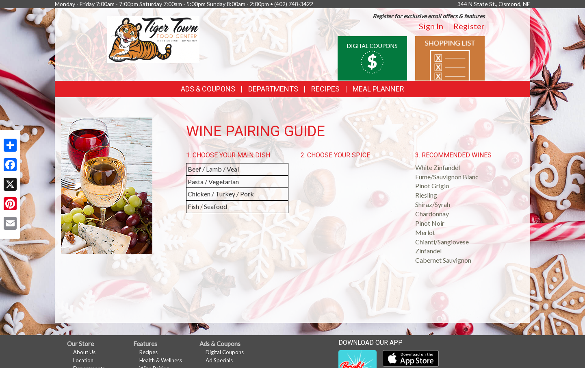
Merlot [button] (425, 232)
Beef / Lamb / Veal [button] (213, 169)
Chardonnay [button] (432, 214)
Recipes (325, 89)
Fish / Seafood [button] (207, 206)
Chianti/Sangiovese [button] (442, 242)
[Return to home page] (153, 38)
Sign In (431, 26)
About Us (84, 352)
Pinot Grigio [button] (432, 185)
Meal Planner (378, 89)
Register (469, 26)
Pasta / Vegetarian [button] (213, 181)
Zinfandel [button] (428, 251)
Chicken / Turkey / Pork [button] (221, 194)
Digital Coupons (225, 352)
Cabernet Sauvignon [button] (443, 260)
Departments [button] (273, 89)
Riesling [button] (426, 195)
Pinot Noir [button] (429, 223)
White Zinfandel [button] (437, 167)
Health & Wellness (160, 360)
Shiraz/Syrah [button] (432, 204)
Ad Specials (219, 360)
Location (83, 360)
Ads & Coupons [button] (208, 89)
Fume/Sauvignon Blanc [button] (447, 177)
